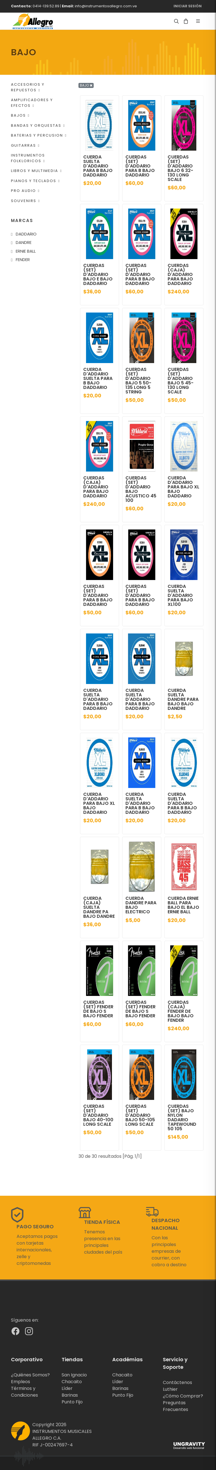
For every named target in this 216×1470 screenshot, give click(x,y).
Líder (67, 1388)
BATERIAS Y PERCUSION (39, 135)
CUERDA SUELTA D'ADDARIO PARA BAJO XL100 (180, 595)
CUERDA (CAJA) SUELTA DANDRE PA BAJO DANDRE (99, 907)
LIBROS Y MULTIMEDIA (36, 170)
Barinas (70, 1395)
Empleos (20, 1381)
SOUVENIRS (25, 200)
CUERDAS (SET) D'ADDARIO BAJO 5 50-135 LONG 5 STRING (138, 380)
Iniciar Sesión (188, 6)
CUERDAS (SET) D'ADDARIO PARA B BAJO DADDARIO (140, 166)
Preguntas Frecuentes (175, 1406)
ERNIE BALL (26, 251)
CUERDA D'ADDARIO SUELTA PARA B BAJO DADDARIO (97, 378)
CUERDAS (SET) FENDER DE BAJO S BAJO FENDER (98, 1009)
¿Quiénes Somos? (30, 1375)
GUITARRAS (25, 145)
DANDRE (24, 242)
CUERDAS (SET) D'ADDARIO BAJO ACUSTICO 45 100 (140, 489)
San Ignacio (74, 1375)
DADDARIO (26, 234)
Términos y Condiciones (24, 1391)
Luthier (170, 1389)
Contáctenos (177, 1382)
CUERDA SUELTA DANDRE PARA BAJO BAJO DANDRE (183, 699)
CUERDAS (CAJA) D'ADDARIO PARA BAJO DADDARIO (180, 274)
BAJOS (20, 115)
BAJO (86, 85)
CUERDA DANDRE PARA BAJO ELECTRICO (140, 905)
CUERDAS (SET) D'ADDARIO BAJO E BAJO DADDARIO (97, 274)
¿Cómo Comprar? (183, 1396)
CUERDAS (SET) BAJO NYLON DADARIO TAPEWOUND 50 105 (182, 1117)
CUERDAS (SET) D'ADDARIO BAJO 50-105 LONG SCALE (140, 1115)
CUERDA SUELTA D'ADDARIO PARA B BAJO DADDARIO (97, 166)
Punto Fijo (72, 1402)
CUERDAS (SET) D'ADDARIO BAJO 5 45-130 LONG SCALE (181, 380)
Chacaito (72, 1381)
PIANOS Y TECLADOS (35, 181)
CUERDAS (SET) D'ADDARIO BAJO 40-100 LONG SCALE (98, 1115)
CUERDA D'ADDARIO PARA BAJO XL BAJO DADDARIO (183, 487)
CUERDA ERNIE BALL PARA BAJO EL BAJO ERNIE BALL (183, 905)
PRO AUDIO (25, 190)
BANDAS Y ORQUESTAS (38, 125)
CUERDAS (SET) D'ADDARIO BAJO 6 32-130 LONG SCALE (180, 168)
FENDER (23, 259)
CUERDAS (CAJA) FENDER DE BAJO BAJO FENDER (181, 1011)
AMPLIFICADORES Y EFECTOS (32, 102)
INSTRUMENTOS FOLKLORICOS (28, 158)
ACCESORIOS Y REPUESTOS (27, 87)
